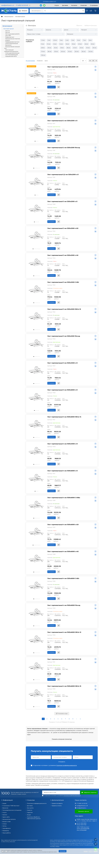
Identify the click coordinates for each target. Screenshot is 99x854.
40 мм (75, 47)
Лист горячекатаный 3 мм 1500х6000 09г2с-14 (64, 417)
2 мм (49, 40)
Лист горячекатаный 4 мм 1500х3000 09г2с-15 (64, 659)
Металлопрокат (8, 16)
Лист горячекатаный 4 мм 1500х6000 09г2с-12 (64, 632)
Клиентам (30, 800)
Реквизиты (5, 830)
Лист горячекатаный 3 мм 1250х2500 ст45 (62, 255)
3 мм (61, 40)
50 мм (88, 47)
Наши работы (6, 833)
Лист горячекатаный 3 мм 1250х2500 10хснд (63, 336)
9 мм (42, 44)
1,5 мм (42, 40)
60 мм (94, 47)
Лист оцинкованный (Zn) (12, 34)
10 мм (48, 44)
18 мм (73, 44)
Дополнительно (57, 800)
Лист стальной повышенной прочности (11, 50)
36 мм (68, 47)
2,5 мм (55, 40)
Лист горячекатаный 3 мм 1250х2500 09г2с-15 (64, 309)
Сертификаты (6, 828)
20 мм (80, 44)
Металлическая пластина (12, 38)
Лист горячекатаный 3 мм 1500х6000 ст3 (62, 390)
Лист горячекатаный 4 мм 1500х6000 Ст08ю (63, 497)
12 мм (54, 44)
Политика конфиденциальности (36, 803)
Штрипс (7, 40)
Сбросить (79, 25)
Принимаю (62, 851)
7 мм (84, 40)
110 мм (70, 51)
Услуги (57, 5)
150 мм (43, 55)
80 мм (49, 51)
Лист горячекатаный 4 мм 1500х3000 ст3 (62, 444)
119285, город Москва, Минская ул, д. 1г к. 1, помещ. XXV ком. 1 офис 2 (87, 820)
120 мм (76, 51)
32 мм (55, 47)
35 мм (62, 47)
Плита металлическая (11, 43)
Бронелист (8, 45)
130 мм (83, 51)
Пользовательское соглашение (11, 810)
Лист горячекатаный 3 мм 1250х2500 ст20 (62, 228)
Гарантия (30, 812)
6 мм (78, 40)
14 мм (61, 44)
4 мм (67, 40)
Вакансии (5, 808)
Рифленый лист (9, 37)
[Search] (64, 11)
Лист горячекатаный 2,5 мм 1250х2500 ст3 (63, 174)
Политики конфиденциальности (66, 765)
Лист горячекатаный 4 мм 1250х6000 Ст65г (63, 578)
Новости (29, 810)
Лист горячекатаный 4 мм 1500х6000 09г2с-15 (64, 686)
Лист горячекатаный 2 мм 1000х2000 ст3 (62, 94)
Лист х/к (7, 32)
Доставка (65, 5)
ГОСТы (4, 826)
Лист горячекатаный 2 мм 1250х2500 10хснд (63, 147)
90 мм (56, 51)
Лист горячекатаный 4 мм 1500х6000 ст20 (63, 524)
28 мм (42, 47)
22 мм (86, 44)
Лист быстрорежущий (11, 54)
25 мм (92, 44)
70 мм (43, 51)
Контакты (74, 5)
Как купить (30, 808)
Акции (4, 803)
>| (80, 719)
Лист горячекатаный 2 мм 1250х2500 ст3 (62, 120)
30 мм (49, 47)
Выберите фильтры (91, 25)
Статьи (4, 823)
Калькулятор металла (9, 819)
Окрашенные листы (11, 56)
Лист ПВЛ (8, 35)
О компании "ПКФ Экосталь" (11, 805)
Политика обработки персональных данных (34, 817)
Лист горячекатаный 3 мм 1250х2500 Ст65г (63, 282)
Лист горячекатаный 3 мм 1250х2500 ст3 (62, 201)
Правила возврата (57, 803)
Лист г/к (7, 30)
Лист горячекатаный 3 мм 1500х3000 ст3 (62, 363)
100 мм (63, 51)
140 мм (90, 51)
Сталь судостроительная (12, 53)
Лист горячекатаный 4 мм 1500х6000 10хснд (63, 605)
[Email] (61, 792)
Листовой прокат (20, 16)
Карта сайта (6, 817)
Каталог (23, 11)
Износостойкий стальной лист (12, 47)
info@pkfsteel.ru (81, 808)
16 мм (67, 44)
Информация (7, 800)
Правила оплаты (57, 805)
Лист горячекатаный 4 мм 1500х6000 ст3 (62, 471)
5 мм (73, 40)
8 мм (90, 40)
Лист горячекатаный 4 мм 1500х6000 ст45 (63, 551)
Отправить (61, 762)
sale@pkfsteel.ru (81, 805)
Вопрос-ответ (6, 821)
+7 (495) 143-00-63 (82, 803)
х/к (51, 732)
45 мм (81, 47)
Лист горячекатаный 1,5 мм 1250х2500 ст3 (62, 67)
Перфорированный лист (12, 42)
